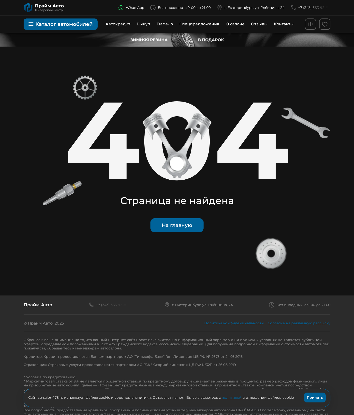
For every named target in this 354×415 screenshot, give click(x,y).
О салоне (235, 24)
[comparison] (310, 24)
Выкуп (143, 24)
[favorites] (324, 24)
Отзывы (259, 24)
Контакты (284, 24)
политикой (232, 397)
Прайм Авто (38, 305)
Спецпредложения (199, 24)
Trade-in (165, 24)
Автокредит (117, 24)
